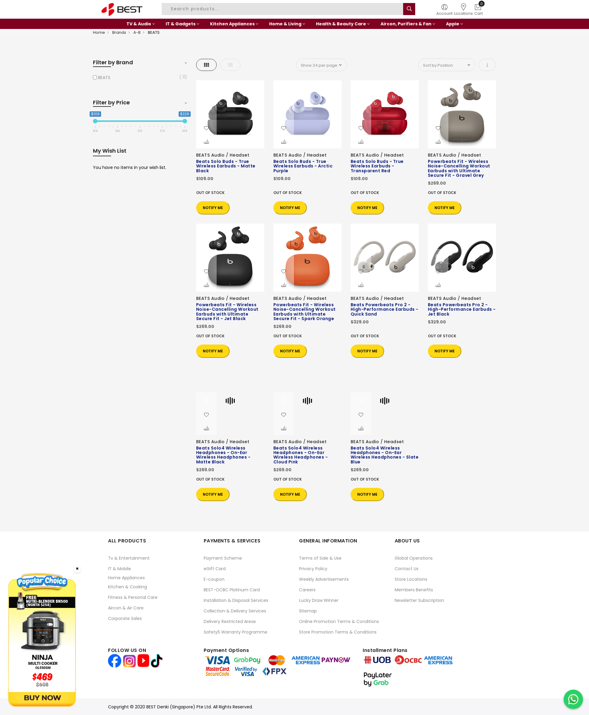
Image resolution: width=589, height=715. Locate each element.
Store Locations (411, 579)
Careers (307, 590)
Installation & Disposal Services (236, 600)
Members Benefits (414, 590)
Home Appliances (126, 578)
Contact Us (407, 569)
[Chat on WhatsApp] (573, 699)
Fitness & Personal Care (133, 597)
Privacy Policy (313, 569)
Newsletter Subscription (419, 600)
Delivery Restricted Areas (230, 621)
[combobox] (283, 9)
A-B (137, 32)
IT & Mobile (119, 569)
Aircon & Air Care (126, 608)
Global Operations (414, 558)
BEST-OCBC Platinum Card (232, 590)
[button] (206, 128)
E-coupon (214, 579)
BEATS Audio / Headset (223, 155)
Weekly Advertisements (324, 579)
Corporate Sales (125, 618)
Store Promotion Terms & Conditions (338, 632)
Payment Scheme (223, 558)
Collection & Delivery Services (235, 611)
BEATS (104, 78)
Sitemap (308, 611)
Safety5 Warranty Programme (235, 632)
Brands (119, 32)
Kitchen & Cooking (127, 587)
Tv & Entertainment (129, 558)
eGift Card (215, 569)
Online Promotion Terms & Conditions (339, 621)
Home (99, 32)
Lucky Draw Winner (319, 600)
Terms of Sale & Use (320, 558)
